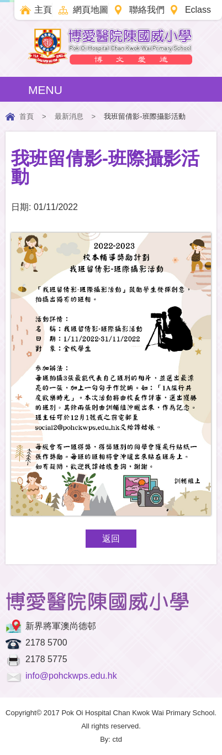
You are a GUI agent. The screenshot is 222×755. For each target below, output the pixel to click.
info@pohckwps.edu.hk (71, 675)
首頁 (26, 116)
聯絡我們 (147, 9)
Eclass (198, 9)
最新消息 (69, 116)
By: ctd (111, 739)
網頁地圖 (90, 9)
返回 (111, 538)
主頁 (43, 9)
